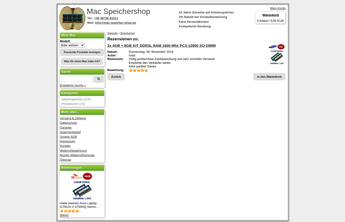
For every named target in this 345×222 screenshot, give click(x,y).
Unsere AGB (68, 136)
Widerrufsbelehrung (73, 150)
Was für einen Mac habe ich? (82, 61)
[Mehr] (64, 215)
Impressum (67, 141)
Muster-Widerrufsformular (77, 155)
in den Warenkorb (269, 76)
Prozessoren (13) (73, 104)
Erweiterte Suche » (73, 85)
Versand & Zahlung (73, 118)
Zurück (116, 76)
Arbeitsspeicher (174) (76, 99)
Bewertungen (128, 33)
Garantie (66, 127)
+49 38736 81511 (106, 18)
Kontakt (65, 146)
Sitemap (65, 160)
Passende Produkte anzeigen (82, 52)
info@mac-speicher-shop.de (115, 22)
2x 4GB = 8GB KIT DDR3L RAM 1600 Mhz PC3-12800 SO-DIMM (161, 45)
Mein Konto (278, 8)
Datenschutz (68, 123)
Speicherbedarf (70, 132)
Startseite (112, 33)
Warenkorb (270, 15)
